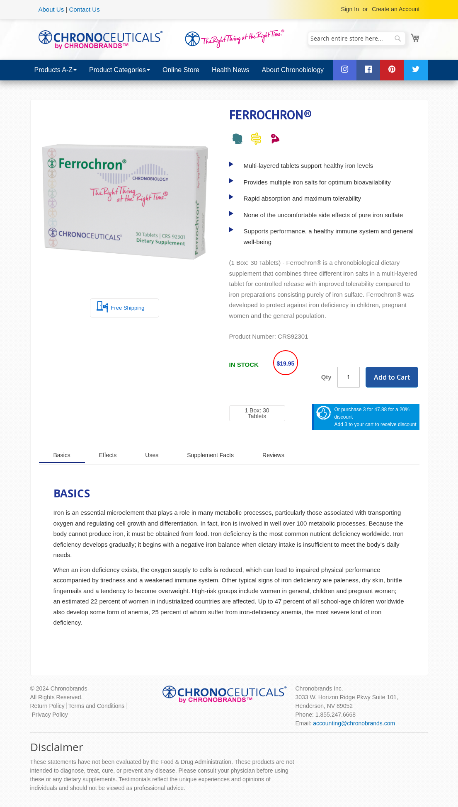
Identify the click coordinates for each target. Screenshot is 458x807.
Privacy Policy (50, 714)
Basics (61, 455)
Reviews (273, 455)
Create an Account (395, 9)
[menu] (229, 70)
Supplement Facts (210, 455)
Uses (151, 455)
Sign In (350, 9)
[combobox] (356, 38)
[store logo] (101, 39)
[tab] (62, 454)
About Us (51, 9)
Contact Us (84, 9)
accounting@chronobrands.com (354, 723)
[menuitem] (55, 70)
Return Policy (47, 706)
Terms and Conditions (96, 706)
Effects (108, 455)
